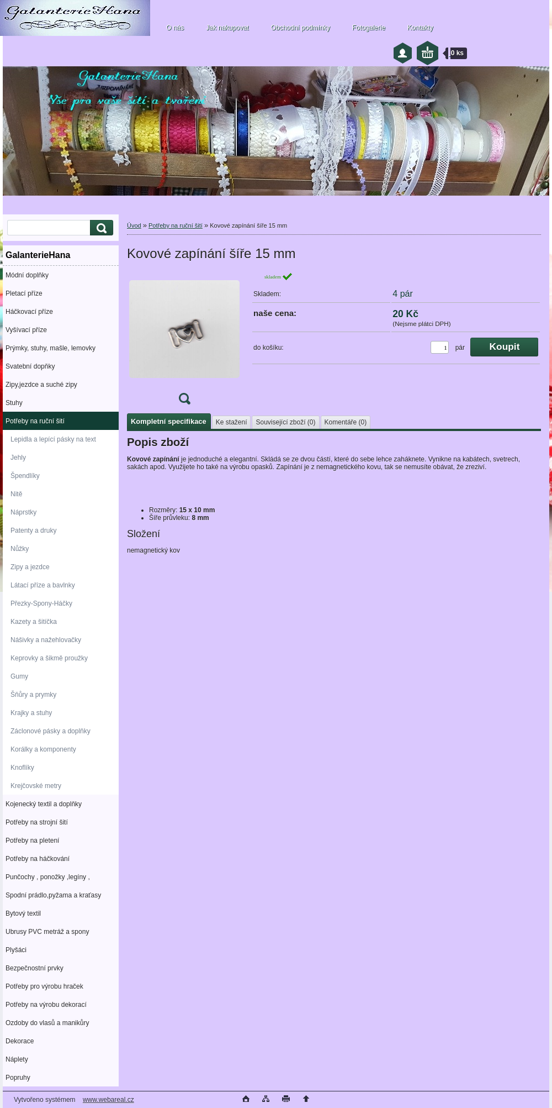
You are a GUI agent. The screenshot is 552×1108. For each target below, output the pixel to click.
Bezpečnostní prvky (34, 968)
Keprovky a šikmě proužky (49, 658)
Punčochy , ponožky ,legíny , (48, 877)
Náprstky (23, 512)
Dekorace (20, 1041)
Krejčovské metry (35, 786)
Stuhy (14, 403)
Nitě (16, 494)
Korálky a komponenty (43, 749)
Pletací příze (24, 293)
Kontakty (420, 27)
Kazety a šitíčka (33, 622)
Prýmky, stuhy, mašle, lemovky (50, 348)
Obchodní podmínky (300, 27)
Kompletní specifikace (168, 421)
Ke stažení (231, 422)
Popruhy (18, 1077)
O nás (175, 27)
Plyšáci (16, 950)
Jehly (18, 457)
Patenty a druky (33, 530)
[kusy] (440, 347)
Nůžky (19, 549)
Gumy (19, 676)
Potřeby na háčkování (38, 859)
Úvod (134, 225)
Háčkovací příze (29, 312)
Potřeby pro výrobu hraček (44, 986)
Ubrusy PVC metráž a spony (47, 932)
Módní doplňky (27, 275)
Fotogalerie (368, 27)
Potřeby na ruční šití (35, 421)
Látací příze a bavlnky (42, 585)
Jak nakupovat (227, 27)
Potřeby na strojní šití (37, 822)
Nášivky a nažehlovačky (45, 640)
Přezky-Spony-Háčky (41, 603)
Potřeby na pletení (32, 840)
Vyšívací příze (26, 330)
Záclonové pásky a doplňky (50, 731)
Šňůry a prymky (33, 695)
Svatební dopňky (30, 366)
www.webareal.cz (108, 1100)
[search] (100, 228)
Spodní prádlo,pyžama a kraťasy (53, 895)
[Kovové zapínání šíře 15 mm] (184, 342)
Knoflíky (22, 767)
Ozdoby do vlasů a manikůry (47, 1023)
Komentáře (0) (346, 422)
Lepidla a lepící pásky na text (53, 439)
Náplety (17, 1059)
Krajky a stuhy (31, 713)
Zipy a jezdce (30, 567)
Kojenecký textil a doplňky (44, 804)
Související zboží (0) (285, 422)
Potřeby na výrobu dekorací (46, 1005)
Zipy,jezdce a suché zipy (41, 384)
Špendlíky (25, 476)
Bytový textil (23, 913)
